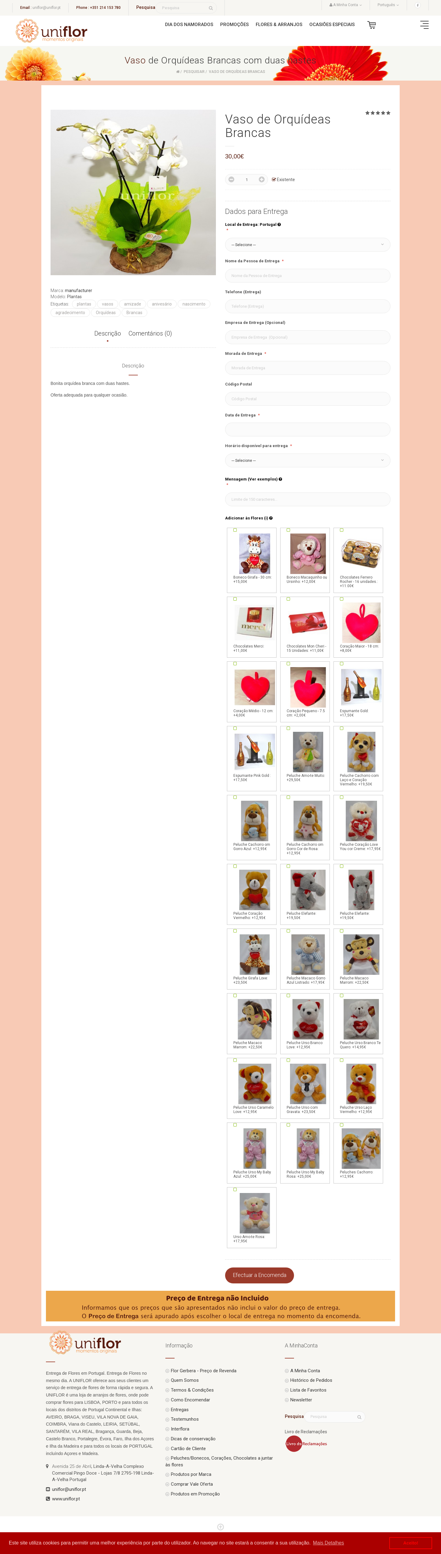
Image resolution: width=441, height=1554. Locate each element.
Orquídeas (106, 312)
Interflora (180, 1429)
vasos (107, 304)
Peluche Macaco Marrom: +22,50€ (361, 959)
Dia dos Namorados (189, 24)
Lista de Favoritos (308, 1390)
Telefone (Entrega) (243, 292)
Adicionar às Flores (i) (249, 518)
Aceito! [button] (410, 1543)
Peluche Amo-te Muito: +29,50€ (308, 756)
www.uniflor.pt (66, 1499)
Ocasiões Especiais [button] (332, 24)
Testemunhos (185, 1419)
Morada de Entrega (244, 353)
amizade (132, 304)
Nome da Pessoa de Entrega (253, 261)
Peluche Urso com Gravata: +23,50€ (308, 1088)
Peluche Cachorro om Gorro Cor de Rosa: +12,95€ (308, 827)
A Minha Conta (305, 1371)
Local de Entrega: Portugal (253, 224)
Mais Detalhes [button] (328, 1542)
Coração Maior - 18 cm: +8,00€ (361, 627)
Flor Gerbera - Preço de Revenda (203, 1371)
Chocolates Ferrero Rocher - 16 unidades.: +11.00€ (361, 560)
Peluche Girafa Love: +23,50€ (254, 959)
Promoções (234, 24)
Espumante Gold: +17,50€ (361, 691)
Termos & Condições (192, 1390)
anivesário (162, 304)
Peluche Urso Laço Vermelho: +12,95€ (361, 1088)
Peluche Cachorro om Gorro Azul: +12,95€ (254, 825)
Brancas (134, 312)
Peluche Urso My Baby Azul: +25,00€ (254, 1153)
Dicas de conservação (193, 1439)
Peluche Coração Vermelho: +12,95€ (254, 894)
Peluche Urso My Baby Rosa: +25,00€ (308, 1153)
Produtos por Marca (191, 1474)
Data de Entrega (241, 415)
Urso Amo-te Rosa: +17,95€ (254, 1217)
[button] (307, 245)
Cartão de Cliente (188, 1448)
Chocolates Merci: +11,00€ (254, 627)
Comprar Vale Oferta (192, 1484)
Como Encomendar (190, 1400)
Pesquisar (194, 72)
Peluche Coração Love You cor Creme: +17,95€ (361, 825)
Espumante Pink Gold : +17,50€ (254, 756)
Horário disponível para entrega (257, 445)
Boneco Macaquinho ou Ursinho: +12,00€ (308, 558)
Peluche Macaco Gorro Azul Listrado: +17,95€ (308, 959)
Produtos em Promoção (195, 1494)
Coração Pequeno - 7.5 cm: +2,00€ (308, 691)
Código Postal (238, 384)
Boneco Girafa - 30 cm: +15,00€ (254, 558)
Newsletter (301, 1400)
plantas (84, 304)
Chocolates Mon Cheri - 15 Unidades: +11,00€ (308, 627)
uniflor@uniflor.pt (46, 8)
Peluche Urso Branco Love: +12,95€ (308, 1023)
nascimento (194, 304)
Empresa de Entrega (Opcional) (255, 322)
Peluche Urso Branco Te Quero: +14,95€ (361, 1023)
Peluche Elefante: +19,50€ (308, 894)
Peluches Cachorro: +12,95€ (361, 1153)
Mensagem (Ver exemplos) (253, 479)
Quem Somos (185, 1380)
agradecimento (70, 312)
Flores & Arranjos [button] (279, 24)
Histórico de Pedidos (311, 1380)
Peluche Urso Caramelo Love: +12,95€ (254, 1088)
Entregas (180, 1409)
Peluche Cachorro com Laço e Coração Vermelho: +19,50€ (361, 758)
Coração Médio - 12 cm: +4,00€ (254, 691)
